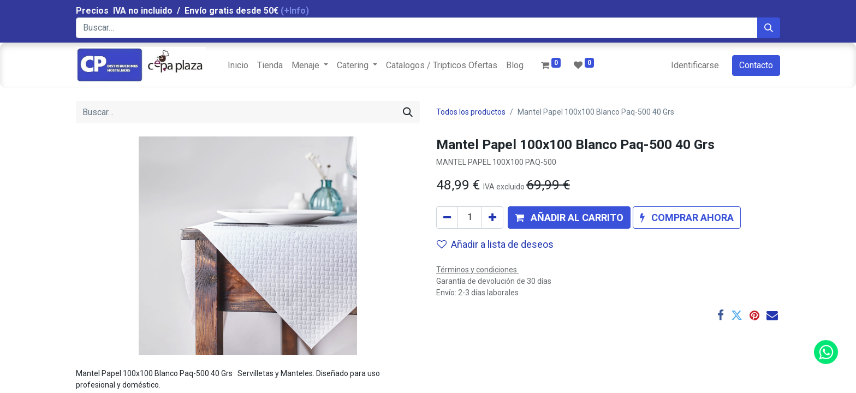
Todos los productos (471, 112)
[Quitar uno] (447, 217)
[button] (569, 217)
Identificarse (695, 65)
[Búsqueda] (768, 27)
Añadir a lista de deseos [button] (495, 244)
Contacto (756, 65)
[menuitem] (238, 65)
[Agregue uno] (492, 217)
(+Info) (295, 10)
